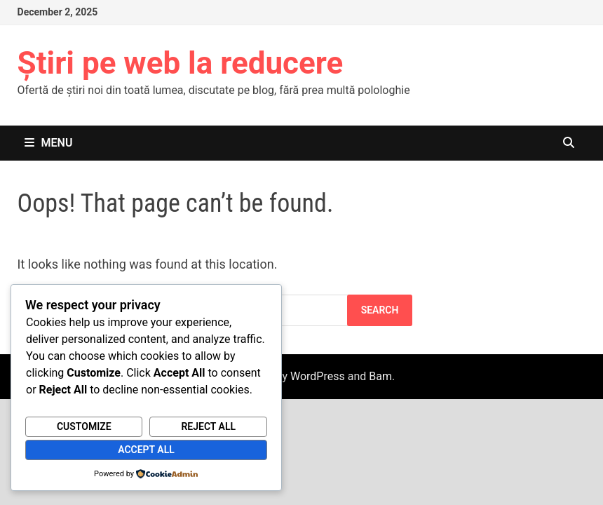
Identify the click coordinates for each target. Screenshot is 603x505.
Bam (380, 376)
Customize (84, 426)
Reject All (208, 426)
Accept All (146, 449)
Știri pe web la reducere (181, 63)
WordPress (317, 376)
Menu (49, 142)
